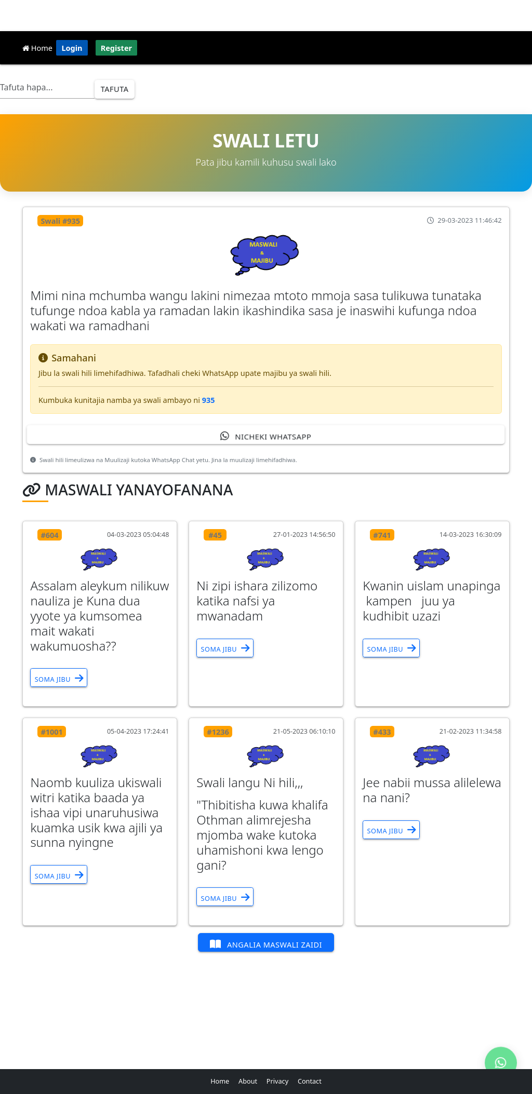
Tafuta (115, 89)
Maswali (409, 81)
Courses (326, 81)
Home (37, 48)
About (247, 1081)
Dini (181, 81)
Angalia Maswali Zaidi (266, 944)
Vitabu (367, 81)
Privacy (277, 1081)
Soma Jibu (59, 678)
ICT (209, 81)
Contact (310, 1081)
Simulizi (243, 81)
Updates (454, 81)
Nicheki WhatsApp (266, 435)
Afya (150, 81)
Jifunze (285, 81)
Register (116, 48)
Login (71, 48)
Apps (493, 81)
